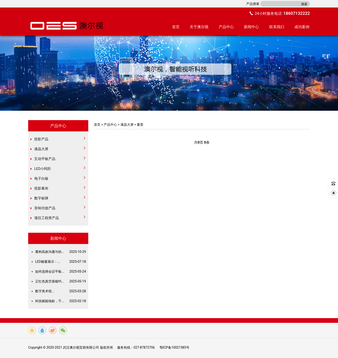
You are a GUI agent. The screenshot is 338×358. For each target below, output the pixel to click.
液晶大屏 (127, 124)
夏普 (140, 124)
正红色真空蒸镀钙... (60, 281)
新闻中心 (251, 27)
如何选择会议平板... (60, 271)
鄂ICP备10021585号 (174, 347)
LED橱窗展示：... (60, 262)
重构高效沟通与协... (60, 252)
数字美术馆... (60, 291)
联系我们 (276, 27)
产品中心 (226, 27)
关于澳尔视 (199, 27)
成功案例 (301, 27)
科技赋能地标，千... (60, 301)
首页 (176, 27)
